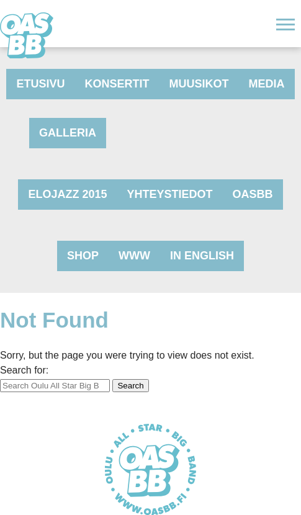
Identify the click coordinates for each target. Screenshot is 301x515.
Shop (83, 255)
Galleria (67, 133)
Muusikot (199, 84)
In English (202, 255)
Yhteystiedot (170, 194)
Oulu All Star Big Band (26, 35)
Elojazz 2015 (67, 194)
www (134, 255)
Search (130, 385)
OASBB (253, 194)
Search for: (24, 370)
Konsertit (117, 84)
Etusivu (40, 84)
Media (267, 84)
